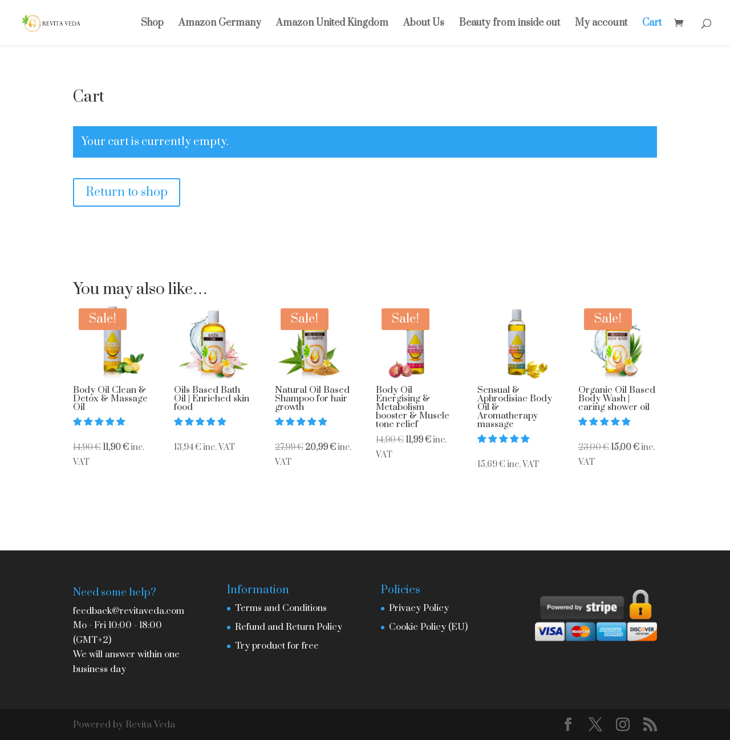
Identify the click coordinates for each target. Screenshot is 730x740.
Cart (652, 24)
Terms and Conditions (281, 608)
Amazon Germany (220, 24)
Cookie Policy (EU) (428, 627)
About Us (423, 24)
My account (601, 24)
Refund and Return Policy (288, 627)
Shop (152, 24)
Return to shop (127, 192)
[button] (100, 422)
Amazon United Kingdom (332, 24)
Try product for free (277, 645)
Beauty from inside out (509, 24)
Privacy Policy (419, 608)
